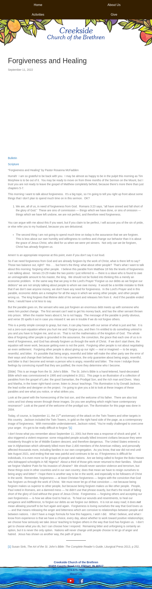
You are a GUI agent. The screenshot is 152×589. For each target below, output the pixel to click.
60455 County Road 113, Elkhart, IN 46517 (75, 566)
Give (114, 14)
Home (38, 5)
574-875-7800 (76, 570)
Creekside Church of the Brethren (76, 562)
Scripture (13, 164)
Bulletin (12, 158)
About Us (114, 5)
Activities (38, 14)
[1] (70, 427)
